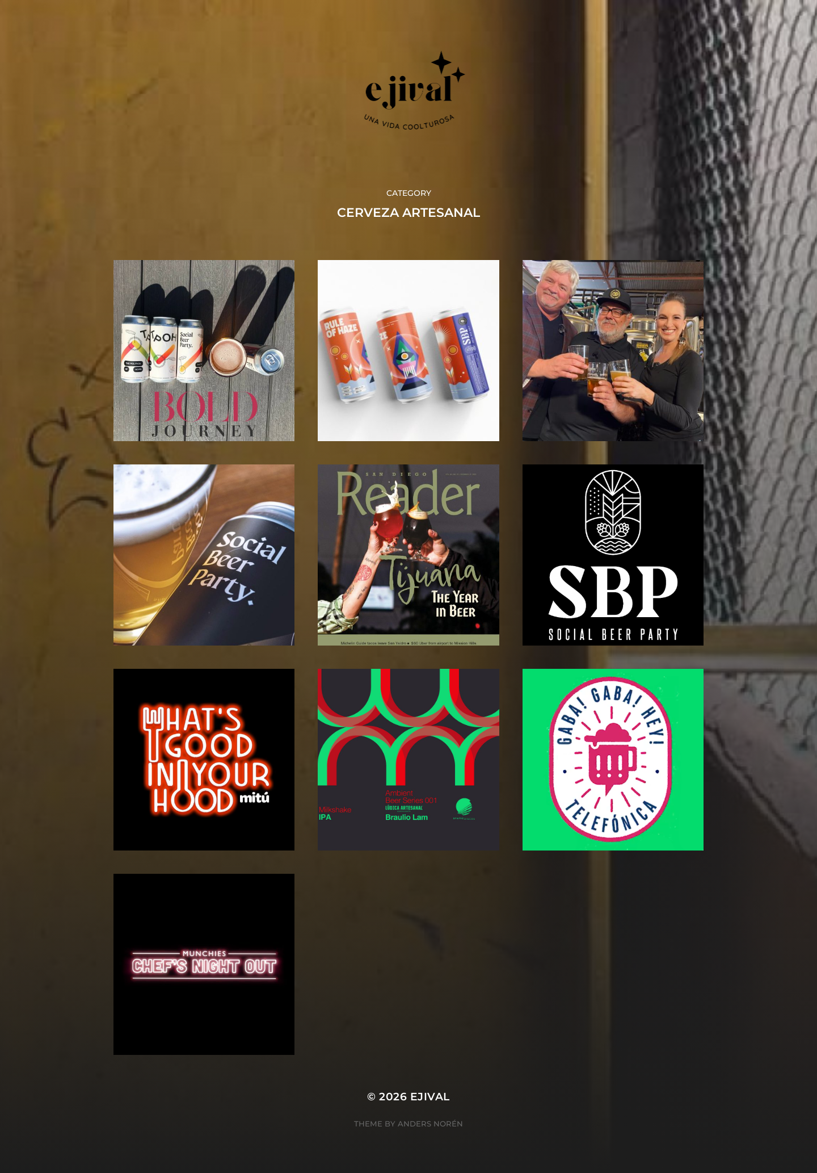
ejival (430, 1096)
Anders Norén (430, 1123)
